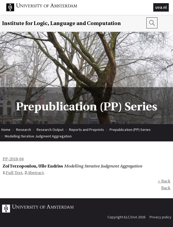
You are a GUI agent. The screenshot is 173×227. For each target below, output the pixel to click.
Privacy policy (160, 217)
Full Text (14, 172)
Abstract (36, 172)
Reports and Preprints (86, 129)
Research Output (50, 129)
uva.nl (161, 7)
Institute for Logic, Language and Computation (61, 23)
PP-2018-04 (13, 159)
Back (165, 188)
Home (6, 129)
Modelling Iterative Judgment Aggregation (38, 136)
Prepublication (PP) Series (130, 129)
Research (23, 129)
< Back (164, 181)
